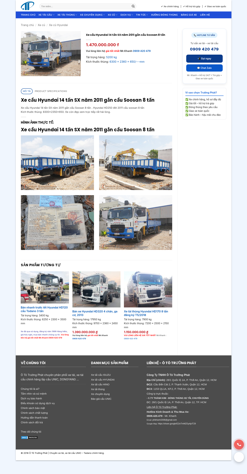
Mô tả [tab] (27, 91)
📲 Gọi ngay (204, 58)
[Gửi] (133, 6)
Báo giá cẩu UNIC (101, 398)
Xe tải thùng (67, 14)
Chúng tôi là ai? (30, 388)
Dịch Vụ (127, 14)
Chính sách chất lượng (34, 412)
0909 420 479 (142, 51)
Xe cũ (112, 14)
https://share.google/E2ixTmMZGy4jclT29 (177, 423)
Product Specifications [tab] (51, 91)
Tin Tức (142, 14)
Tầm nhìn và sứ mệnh (34, 393)
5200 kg (111, 57)
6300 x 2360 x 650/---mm (127, 61)
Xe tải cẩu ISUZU (101, 374)
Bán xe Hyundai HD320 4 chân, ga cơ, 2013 (94, 313)
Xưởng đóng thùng (164, 15)
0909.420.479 (154, 415)
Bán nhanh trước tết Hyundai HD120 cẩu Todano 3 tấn (44, 309)
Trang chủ (28, 15)
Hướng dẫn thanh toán (34, 417)
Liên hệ (205, 15)
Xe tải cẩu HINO (100, 384)
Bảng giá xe (189, 15)
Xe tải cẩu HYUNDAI (103, 379)
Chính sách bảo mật (33, 408)
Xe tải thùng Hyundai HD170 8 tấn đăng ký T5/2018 (146, 313)
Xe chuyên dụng (92, 14)
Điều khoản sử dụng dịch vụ (38, 403)
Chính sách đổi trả (32, 422)
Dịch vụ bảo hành (31, 398)
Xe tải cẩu (46, 14)
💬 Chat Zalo (204, 67)
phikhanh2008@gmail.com (165, 420)
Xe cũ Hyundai (58, 25)
